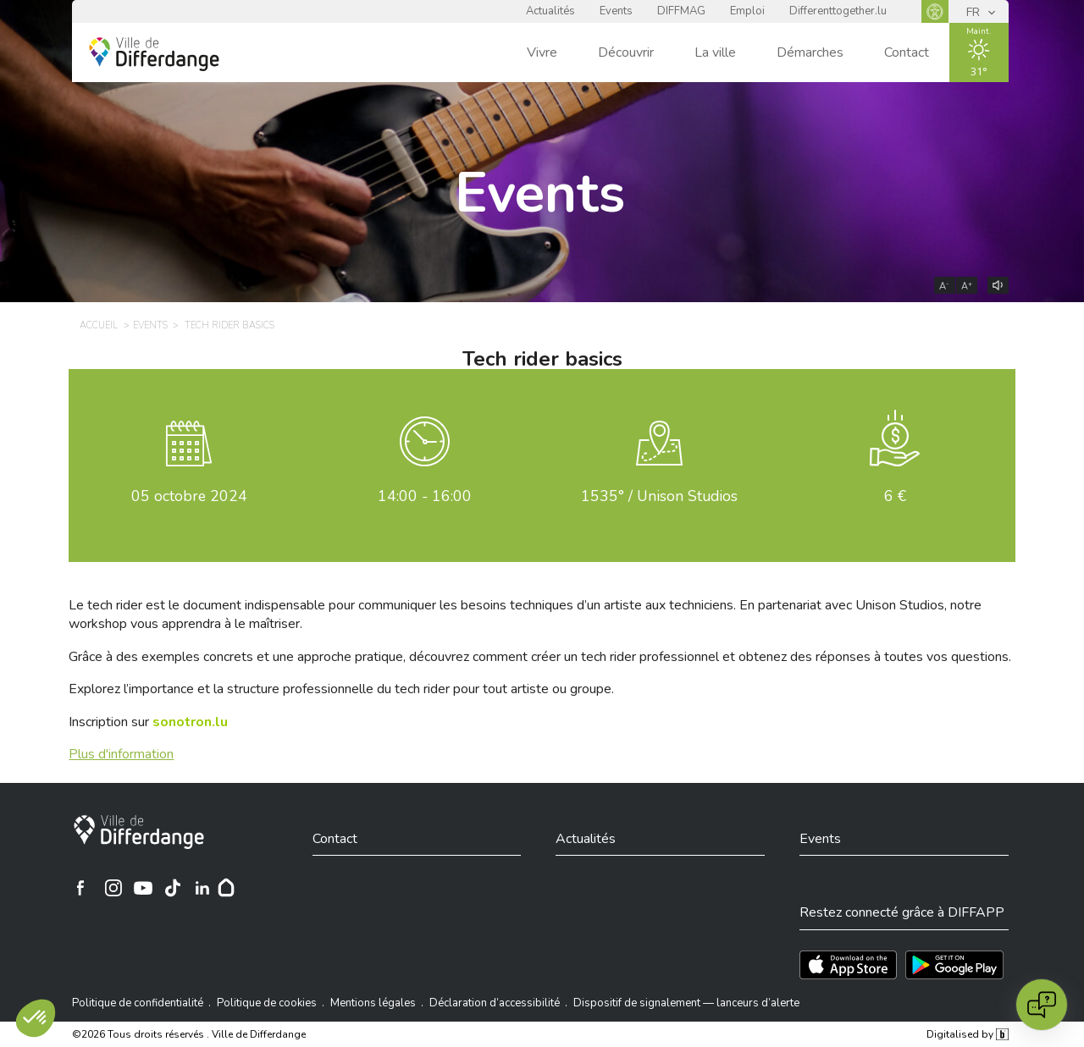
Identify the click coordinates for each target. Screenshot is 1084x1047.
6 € (895, 496)
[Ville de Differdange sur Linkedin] (202, 888)
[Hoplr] (226, 888)
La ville (715, 52)
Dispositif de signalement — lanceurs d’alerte (686, 1003)
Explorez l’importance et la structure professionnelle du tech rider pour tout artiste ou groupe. (341, 689)
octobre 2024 (189, 496)
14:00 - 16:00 (425, 496)
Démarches (810, 52)
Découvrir (626, 52)
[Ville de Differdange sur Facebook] (80, 888)
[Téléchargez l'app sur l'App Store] (848, 965)
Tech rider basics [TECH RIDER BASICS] (229, 325)
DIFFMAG (681, 11)
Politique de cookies (267, 1003)
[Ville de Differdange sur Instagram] (113, 888)
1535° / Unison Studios (659, 496)
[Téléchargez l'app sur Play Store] (954, 965)
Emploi (747, 11)
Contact (906, 52)
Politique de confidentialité (137, 1003)
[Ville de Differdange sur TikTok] (173, 888)
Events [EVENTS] (150, 325)
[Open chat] (1041, 1004)
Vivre (542, 52)
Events (616, 11)
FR (974, 12)
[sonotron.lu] (190, 722)
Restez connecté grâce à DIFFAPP (901, 912)
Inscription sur (148, 722)
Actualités (550, 11)
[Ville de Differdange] (139, 832)
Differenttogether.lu (838, 11)
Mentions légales (373, 1003)
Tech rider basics (542, 359)
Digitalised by (967, 1034)
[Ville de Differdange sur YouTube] (143, 888)
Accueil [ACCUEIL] (99, 325)
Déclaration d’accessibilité (494, 1003)
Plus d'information (121, 754)
